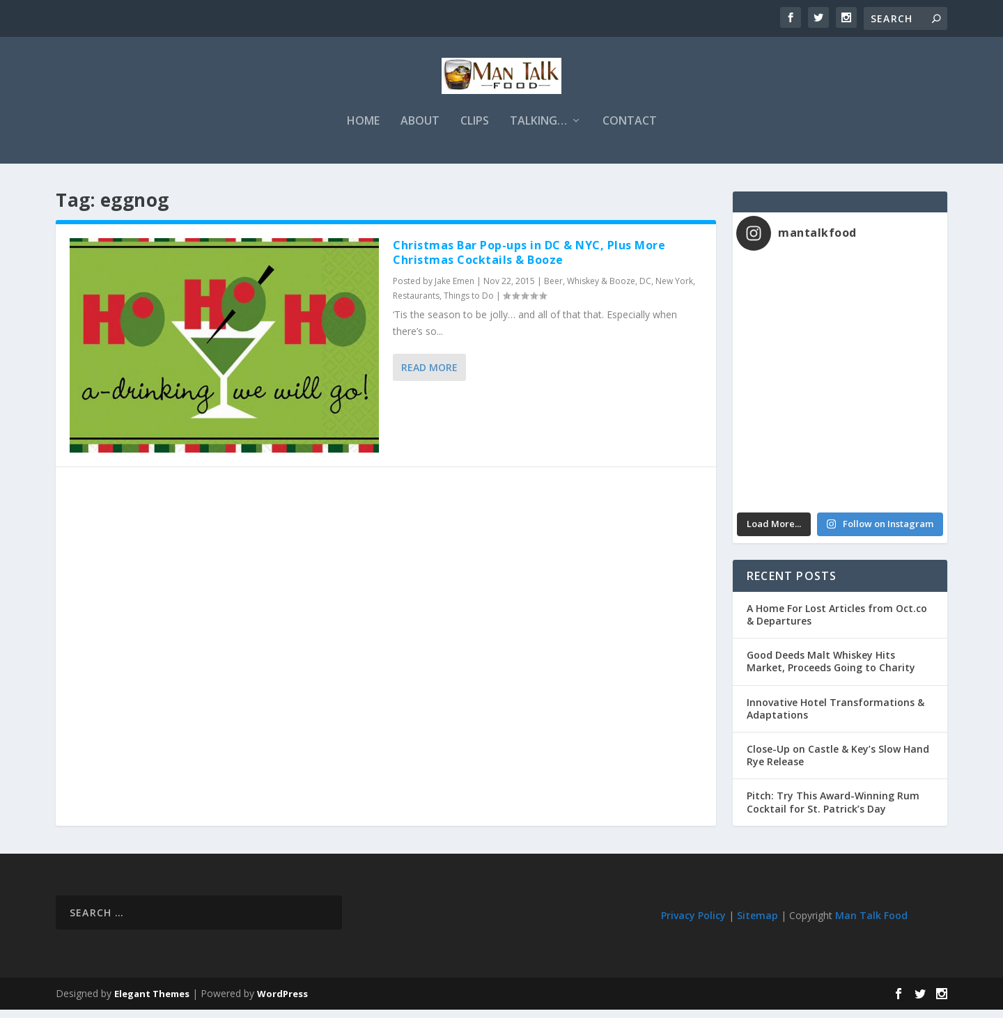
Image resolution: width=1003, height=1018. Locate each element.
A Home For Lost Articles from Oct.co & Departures (837, 623)
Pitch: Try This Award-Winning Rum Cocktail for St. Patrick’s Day (833, 810)
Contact (629, 129)
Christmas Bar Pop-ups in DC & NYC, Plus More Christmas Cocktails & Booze (529, 261)
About (420, 129)
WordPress (282, 1002)
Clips (474, 129)
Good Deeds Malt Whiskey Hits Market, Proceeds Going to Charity (831, 669)
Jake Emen (454, 289)
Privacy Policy (693, 923)
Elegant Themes (151, 1002)
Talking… (538, 129)
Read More (429, 375)
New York (674, 289)
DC (645, 289)
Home (363, 129)
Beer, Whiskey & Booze (589, 289)
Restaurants (416, 304)
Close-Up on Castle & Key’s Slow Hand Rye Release (838, 763)
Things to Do (469, 304)
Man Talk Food (871, 923)
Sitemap (757, 923)
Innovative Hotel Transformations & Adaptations (835, 717)
